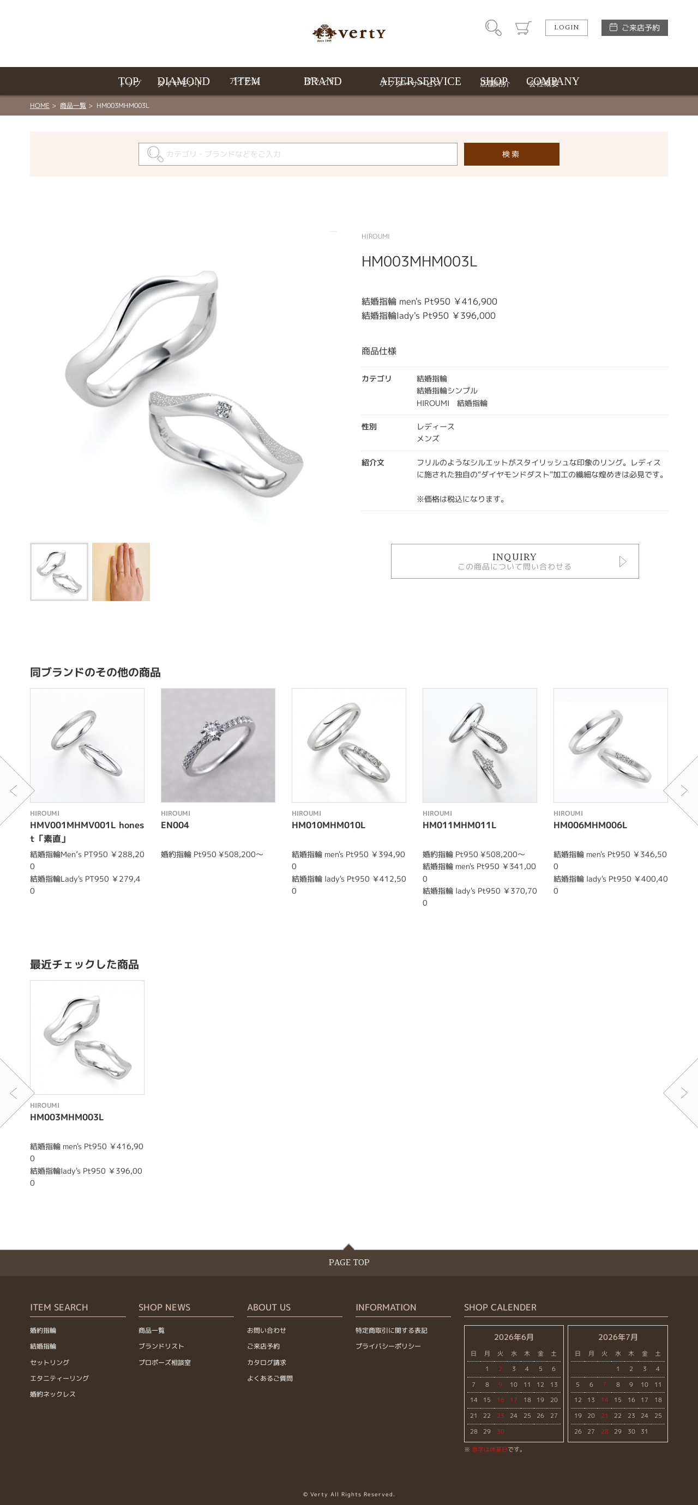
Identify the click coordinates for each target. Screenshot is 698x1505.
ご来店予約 (641, 27)
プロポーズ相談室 (165, 1362)
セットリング (49, 1362)
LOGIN (566, 28)
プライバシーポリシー (388, 1346)
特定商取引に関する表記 (392, 1330)
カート (523, 28)
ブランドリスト (161, 1346)
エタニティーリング (59, 1378)
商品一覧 (73, 105)
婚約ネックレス (53, 1394)
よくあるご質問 (270, 1378)
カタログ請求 (266, 1362)
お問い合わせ (266, 1330)
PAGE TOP (349, 1263)
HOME (40, 105)
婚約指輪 (43, 1330)
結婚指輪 (43, 1346)
